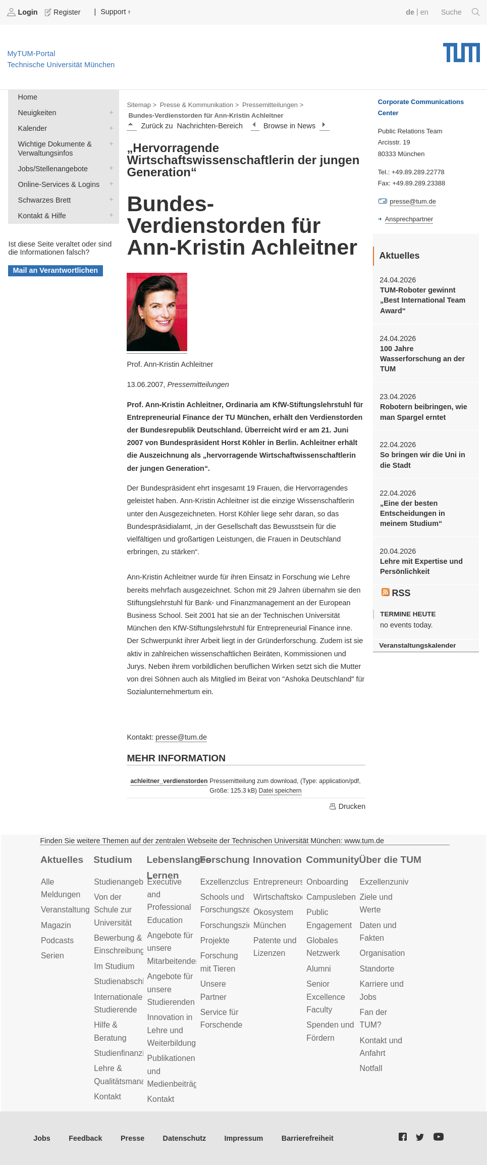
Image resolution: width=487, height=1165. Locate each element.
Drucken (347, 806)
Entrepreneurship (283, 882)
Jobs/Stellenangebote (109, 168)
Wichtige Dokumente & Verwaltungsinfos (109, 143)
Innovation (277, 859)
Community (332, 859)
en (424, 12)
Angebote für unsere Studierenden (171, 989)
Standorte (377, 968)
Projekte (215, 940)
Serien (52, 955)
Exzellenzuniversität (395, 882)
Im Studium (114, 966)
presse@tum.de (181, 737)
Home (27, 97)
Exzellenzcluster (229, 882)
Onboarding (327, 882)
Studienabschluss (125, 981)
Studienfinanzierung (129, 1053)
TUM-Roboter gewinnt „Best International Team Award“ (422, 300)
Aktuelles (61, 859)
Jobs (41, 1138)
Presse (132, 1138)
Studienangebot (122, 882)
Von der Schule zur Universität (113, 910)
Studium (112, 859)
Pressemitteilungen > (272, 105)
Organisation (382, 953)
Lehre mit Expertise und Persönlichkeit (421, 566)
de (410, 12)
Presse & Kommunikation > (199, 105)
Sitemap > (141, 105)
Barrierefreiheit (308, 1138)
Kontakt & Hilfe (109, 215)
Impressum (244, 1138)
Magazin (56, 925)
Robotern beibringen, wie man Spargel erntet (423, 412)
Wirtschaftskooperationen (298, 897)
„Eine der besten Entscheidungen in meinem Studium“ (412, 513)
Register (63, 12)
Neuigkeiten (109, 112)
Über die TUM (390, 859)
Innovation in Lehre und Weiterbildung (171, 1030)
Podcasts (57, 940)
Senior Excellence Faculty (325, 997)
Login (23, 12)
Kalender (109, 127)
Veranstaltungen (69, 909)
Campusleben (331, 897)
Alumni (318, 968)
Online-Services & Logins (109, 183)
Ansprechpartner (409, 219)
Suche (460, 12)
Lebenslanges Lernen (179, 867)
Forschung (225, 859)
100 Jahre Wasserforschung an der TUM (422, 359)
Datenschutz (184, 1138)
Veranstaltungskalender (417, 645)
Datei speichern (280, 790)
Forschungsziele (229, 925)
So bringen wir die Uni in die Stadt (422, 460)
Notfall (371, 1068)
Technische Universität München (461, 49)
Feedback (85, 1138)
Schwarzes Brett (109, 199)
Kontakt (107, 1096)
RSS (396, 593)
